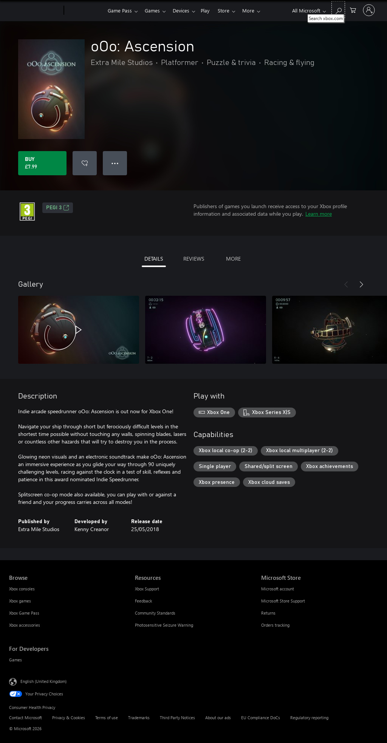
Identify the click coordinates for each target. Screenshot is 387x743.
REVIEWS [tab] (193, 258)
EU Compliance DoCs (260, 717)
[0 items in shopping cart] (353, 10)
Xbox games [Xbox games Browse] (20, 600)
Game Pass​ (120, 10)
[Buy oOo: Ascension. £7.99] (42, 163)
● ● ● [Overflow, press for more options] (115, 163)
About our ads (218, 717)
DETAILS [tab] (153, 258)
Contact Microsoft (25, 717)
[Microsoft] (35, 10)
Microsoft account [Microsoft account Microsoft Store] (277, 588)
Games (153, 10)
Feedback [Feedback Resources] (143, 600)
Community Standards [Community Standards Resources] (155, 612)
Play (209, 10)
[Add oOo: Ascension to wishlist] (85, 163)
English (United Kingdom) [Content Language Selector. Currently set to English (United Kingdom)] (43, 681)
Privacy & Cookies (68, 717)
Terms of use (106, 717)
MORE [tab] (233, 258)
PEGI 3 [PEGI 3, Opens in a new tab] (57, 208)
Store (229, 10)
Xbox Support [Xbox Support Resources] (147, 588)
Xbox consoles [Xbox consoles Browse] (22, 588)
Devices (184, 10)
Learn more (318, 213)
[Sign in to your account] (369, 10)
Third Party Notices (177, 717)
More (256, 10)
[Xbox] (85, 10)
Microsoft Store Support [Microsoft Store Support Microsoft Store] (283, 600)
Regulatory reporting (309, 717)
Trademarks (139, 717)
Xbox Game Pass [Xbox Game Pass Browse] (24, 612)
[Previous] (346, 284)
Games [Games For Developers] (15, 659)
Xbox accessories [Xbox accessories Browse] (24, 625)
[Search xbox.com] (338, 9)
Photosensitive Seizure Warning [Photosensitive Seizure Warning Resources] (164, 625)
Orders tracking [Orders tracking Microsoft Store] (275, 625)
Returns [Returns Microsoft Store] (268, 612)
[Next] (361, 284)
